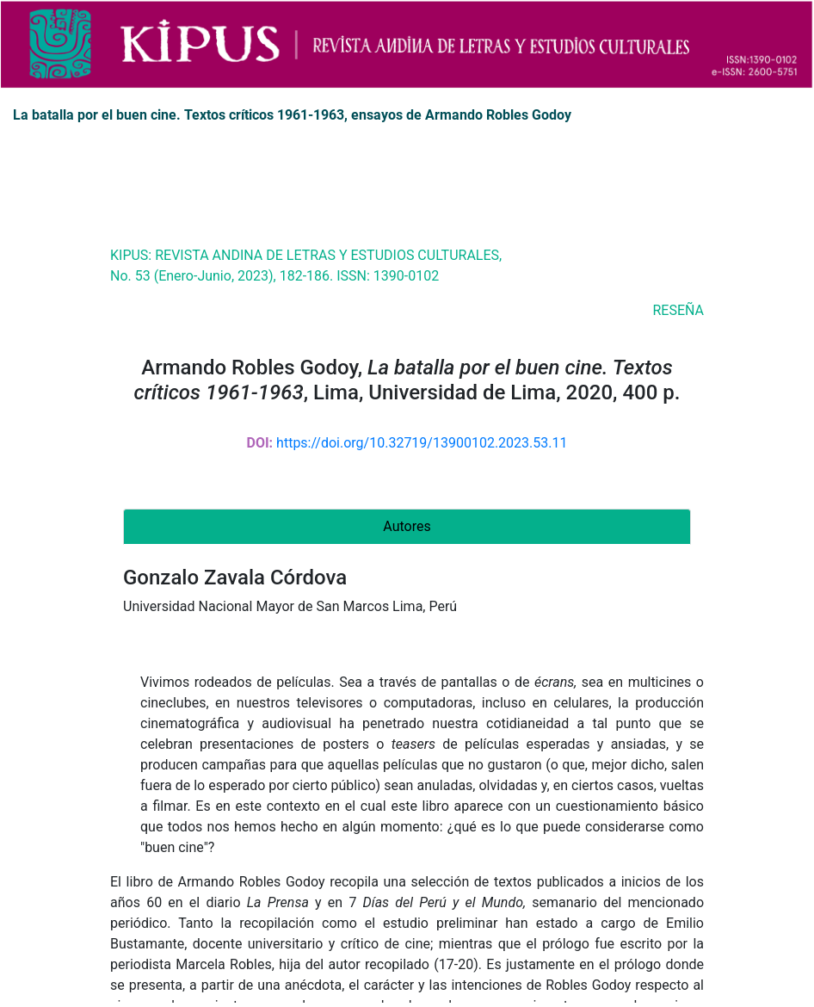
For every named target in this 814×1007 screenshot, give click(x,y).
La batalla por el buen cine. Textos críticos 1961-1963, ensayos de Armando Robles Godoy (292, 115)
